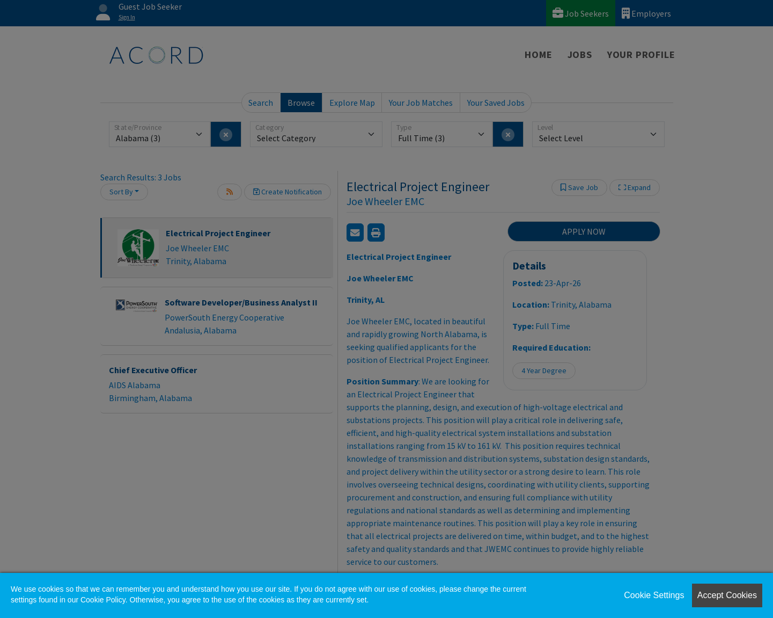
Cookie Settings (654, 595)
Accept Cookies (727, 595)
